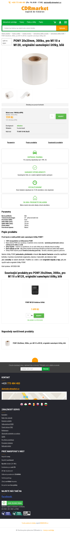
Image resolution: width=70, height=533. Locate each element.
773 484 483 (11, 383)
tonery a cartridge (48, 530)
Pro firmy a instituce (8, 440)
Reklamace (5, 430)
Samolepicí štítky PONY (57, 33)
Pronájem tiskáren (7, 443)
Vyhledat (62, 28)
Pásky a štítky (16, 33)
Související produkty (55, 143)
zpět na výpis (5, 42)
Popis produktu (31, 143)
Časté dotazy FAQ (7, 427)
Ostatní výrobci (26, 33)
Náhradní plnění (6, 446)
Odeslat (45, 369)
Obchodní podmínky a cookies (11, 434)
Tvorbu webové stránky (29, 523)
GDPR (3, 437)
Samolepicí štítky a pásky (41, 33)
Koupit (61, 116)
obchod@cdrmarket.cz (52, 2)
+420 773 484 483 (17, 2)
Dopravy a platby (7, 421)
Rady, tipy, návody (7, 418)
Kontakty (4, 415)
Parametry (11, 143)
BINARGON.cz (44, 523)
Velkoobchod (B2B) (8, 424)
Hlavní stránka (6, 33)
